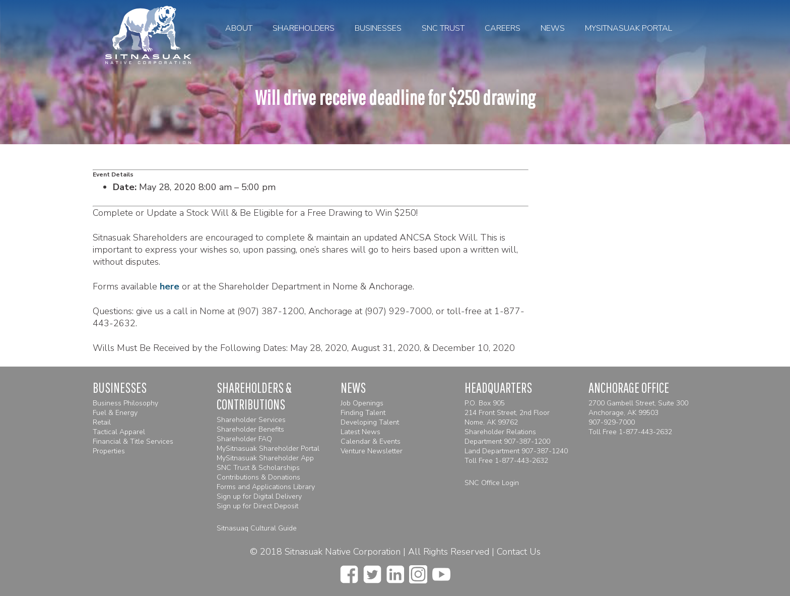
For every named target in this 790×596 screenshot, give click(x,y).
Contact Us (519, 552)
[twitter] (372, 571)
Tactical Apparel (119, 432)
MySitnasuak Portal (628, 28)
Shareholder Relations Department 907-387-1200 (507, 436)
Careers (502, 28)
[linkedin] (395, 571)
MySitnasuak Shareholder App (265, 458)
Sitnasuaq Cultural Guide (257, 528)
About (238, 28)
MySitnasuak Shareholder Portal (268, 448)
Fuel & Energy (115, 413)
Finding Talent (363, 413)
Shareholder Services (251, 420)
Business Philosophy (125, 403)
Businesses (378, 28)
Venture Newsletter (372, 451)
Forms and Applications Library (266, 487)
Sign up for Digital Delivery (259, 496)
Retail (102, 422)
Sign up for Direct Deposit (257, 506)
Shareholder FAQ (244, 439)
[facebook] (349, 571)
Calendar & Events (371, 441)
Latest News (360, 432)
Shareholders (304, 28)
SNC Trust (443, 28)
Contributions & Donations (258, 477)
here (169, 286)
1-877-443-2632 (521, 460)
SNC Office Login (492, 483)
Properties (109, 451)
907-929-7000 (611, 422)
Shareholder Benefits (250, 429)
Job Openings (362, 403)
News (553, 28)
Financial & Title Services (133, 441)
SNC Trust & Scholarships (258, 467)
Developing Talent (370, 422)
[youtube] (441, 571)
